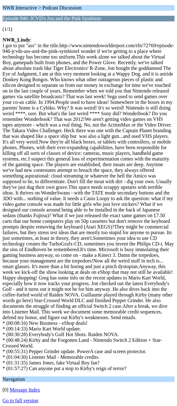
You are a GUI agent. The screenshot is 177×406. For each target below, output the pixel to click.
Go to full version (20, 400)
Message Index (25, 389)
